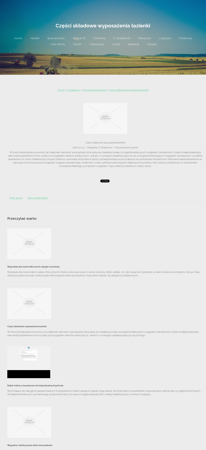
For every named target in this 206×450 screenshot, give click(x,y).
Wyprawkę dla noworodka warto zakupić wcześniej (33, 267)
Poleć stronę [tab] (16, 198)
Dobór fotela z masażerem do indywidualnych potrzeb (35, 385)
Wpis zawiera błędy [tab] (37, 198)
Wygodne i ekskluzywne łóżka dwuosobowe (29, 445)
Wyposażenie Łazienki (94, 90)
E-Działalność (74, 90)
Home (61, 90)
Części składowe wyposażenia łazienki (128, 90)
